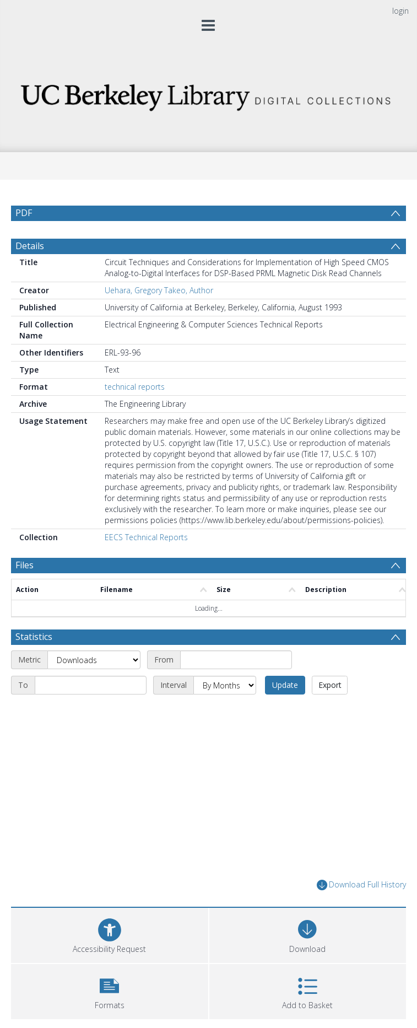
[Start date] (236, 659)
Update (285, 685)
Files (24, 565)
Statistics (33, 637)
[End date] (91, 685)
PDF (23, 213)
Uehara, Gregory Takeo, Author (159, 290)
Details (29, 246)
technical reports (135, 386)
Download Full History (361, 885)
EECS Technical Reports (146, 537)
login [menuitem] (400, 11)
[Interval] (224, 685)
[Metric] (93, 659)
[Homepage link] (208, 94)
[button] (109, 990)
